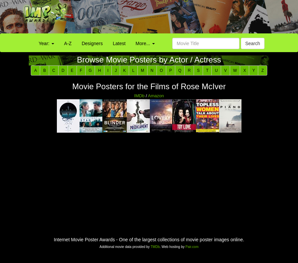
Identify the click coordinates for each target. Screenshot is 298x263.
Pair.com (192, 247)
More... (145, 43)
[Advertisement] (186, 18)
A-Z (68, 43)
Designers (92, 43)
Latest (119, 43)
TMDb (155, 247)
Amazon (156, 95)
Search (252, 43)
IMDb (139, 95)
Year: (46, 43)
